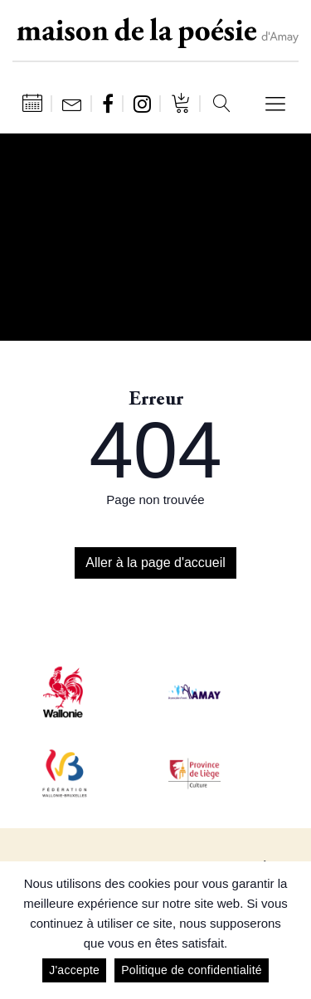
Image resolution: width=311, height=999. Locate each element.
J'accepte (74, 970)
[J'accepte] (290, 930)
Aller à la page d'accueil (155, 562)
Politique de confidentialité (191, 970)
